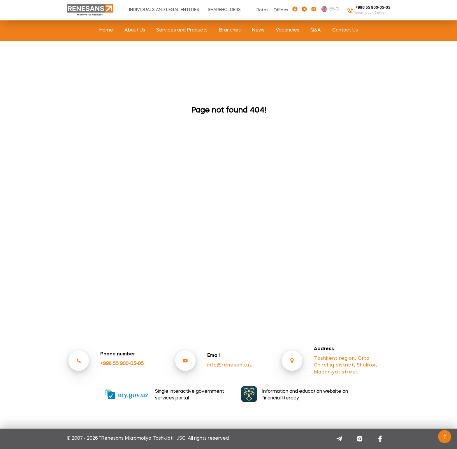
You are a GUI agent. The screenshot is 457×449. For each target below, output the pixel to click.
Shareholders (224, 10)
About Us (134, 30)
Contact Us (345, 30)
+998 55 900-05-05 (122, 364)
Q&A (315, 30)
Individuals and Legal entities (164, 10)
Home (106, 30)
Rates (262, 10)
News (258, 30)
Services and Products (182, 30)
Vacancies (287, 30)
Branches (230, 30)
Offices (280, 10)
